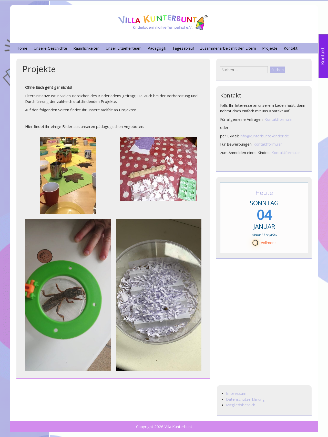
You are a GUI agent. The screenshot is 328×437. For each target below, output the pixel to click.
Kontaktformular (278, 119)
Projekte (270, 48)
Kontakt (291, 48)
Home (21, 48)
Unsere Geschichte (50, 48)
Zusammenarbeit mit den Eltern (228, 48)
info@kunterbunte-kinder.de (264, 135)
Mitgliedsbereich (240, 404)
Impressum (236, 393)
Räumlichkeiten (86, 48)
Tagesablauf (183, 48)
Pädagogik (157, 48)
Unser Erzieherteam (123, 48)
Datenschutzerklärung (245, 399)
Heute (264, 192)
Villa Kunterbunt (178, 426)
